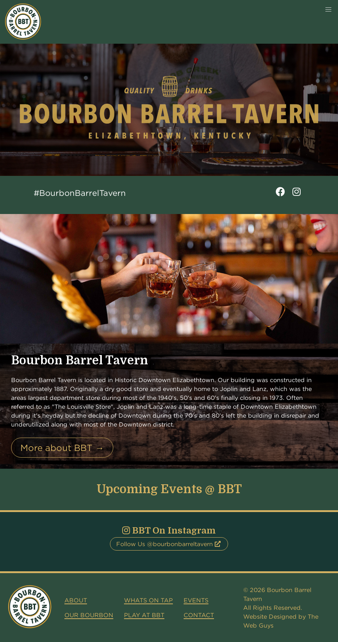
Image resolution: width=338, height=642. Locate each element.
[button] (328, 9)
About (75, 600)
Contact (199, 615)
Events (196, 600)
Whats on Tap (148, 600)
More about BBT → (62, 447)
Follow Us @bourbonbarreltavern (168, 544)
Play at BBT (144, 615)
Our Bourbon (88, 615)
